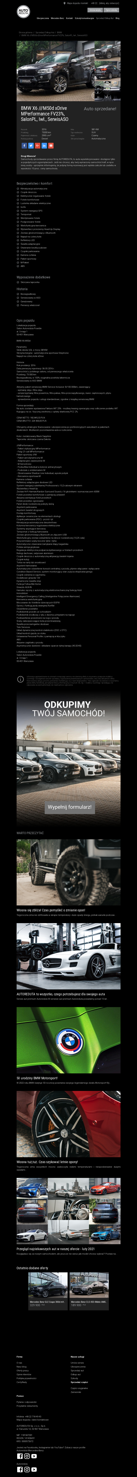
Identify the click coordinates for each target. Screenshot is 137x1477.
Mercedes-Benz (57, 18)
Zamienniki (76, 1392)
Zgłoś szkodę (111, 10)
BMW (59, 32)
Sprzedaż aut (77, 1370)
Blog (117, 18)
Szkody (74, 1378)
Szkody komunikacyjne (84, 18)
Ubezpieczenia (43, 18)
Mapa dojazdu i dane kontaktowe (33, 1419)
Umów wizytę (95, 10)
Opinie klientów (24, 1374)
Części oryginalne (79, 1388)
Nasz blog (21, 1366)
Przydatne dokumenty (27, 1406)
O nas (19, 1363)
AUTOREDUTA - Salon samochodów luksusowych (23, 11)
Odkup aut (76, 1374)
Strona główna (25, 32)
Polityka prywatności (26, 1378)
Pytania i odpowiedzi (27, 1402)
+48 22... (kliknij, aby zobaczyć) (105, 3)
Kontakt (69, 18)
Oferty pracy (23, 1370)
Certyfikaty (22, 1382)
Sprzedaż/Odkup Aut (105, 18)
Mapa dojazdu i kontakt (75, 3)
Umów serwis (77, 1363)
